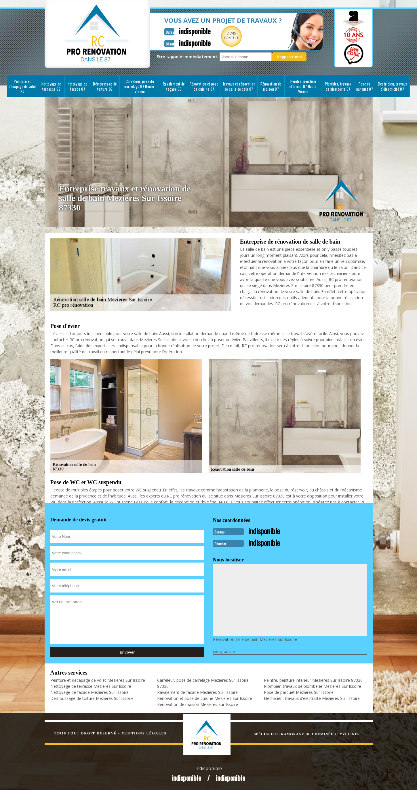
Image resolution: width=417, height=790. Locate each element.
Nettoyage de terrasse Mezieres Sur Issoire (90, 685)
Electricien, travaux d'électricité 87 (392, 86)
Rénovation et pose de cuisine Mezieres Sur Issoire (204, 697)
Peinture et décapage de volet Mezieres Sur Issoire (97, 679)
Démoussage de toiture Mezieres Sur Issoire (92, 697)
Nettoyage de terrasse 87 (51, 86)
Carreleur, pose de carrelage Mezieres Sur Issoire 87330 (203, 682)
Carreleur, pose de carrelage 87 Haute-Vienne (139, 86)
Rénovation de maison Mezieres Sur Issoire (197, 704)
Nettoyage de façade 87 (77, 86)
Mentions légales (144, 733)
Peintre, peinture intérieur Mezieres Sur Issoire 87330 (313, 679)
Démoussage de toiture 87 (105, 86)
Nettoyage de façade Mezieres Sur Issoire (89, 691)
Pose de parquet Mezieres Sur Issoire (299, 691)
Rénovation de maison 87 (271, 86)
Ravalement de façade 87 (174, 86)
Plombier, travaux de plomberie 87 (338, 86)
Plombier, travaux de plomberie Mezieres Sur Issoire (312, 685)
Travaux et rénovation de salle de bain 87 (238, 86)
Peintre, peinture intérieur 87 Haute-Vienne (303, 86)
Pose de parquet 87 (364, 86)
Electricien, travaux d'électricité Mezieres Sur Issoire (312, 697)
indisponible (180, 31)
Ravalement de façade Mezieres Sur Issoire (197, 691)
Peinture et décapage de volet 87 (22, 86)
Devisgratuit (218, 35)
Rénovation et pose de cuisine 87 (204, 86)
